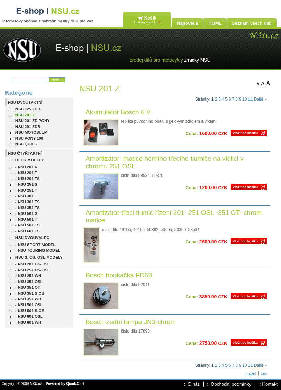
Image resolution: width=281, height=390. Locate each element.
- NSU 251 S (26, 184)
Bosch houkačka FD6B (119, 275)
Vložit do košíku (245, 133)
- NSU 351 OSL (29, 282)
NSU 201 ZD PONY (32, 121)
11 (250, 99)
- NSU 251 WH (28, 276)
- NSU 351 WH (28, 299)
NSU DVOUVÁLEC (32, 238)
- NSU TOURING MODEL (37, 250)
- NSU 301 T (26, 196)
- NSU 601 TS (27, 231)
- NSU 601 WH (28, 322)
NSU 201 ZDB (27, 127)
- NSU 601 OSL (29, 316)
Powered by (65, 384)
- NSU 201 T (26, 173)
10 (244, 99)
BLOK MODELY (29, 160)
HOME (215, 23)
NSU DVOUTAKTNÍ (25, 102)
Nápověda (187, 23)
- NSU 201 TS (27, 179)
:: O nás (192, 384)
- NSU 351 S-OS (29, 293)
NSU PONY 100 (29, 138)
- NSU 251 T (26, 190)
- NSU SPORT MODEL (35, 245)
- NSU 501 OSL (29, 305)
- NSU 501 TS (27, 225)
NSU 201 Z (25, 115)
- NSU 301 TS (27, 202)
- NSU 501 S (26, 213)
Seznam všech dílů (252, 23)
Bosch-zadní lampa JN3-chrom (131, 321)
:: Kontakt (268, 384)
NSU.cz (36, 384)
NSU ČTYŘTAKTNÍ (25, 153)
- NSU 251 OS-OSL (32, 270)
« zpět (251, 373)
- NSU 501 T (26, 219)
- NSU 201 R (26, 167)
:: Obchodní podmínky (229, 384)
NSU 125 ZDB (27, 109)
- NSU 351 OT (27, 287)
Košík (150, 18)
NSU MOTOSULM (31, 132)
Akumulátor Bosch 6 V (118, 112)
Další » (260, 99)
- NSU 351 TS (27, 208)
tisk (264, 373)
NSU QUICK (26, 144)
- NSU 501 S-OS (29, 311)
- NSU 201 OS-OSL (32, 264)
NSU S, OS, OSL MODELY (39, 257)
